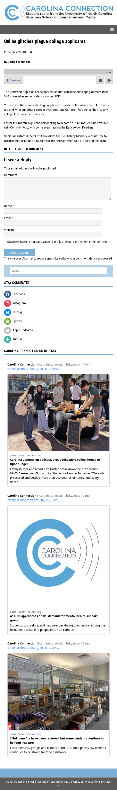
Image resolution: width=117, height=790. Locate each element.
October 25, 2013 (17, 52)
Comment (10, 175)
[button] (111, 29)
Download (15, 80)
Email (8, 218)
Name (8, 206)
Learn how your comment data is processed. (83, 258)
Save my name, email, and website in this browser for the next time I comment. (59, 241)
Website (9, 229)
